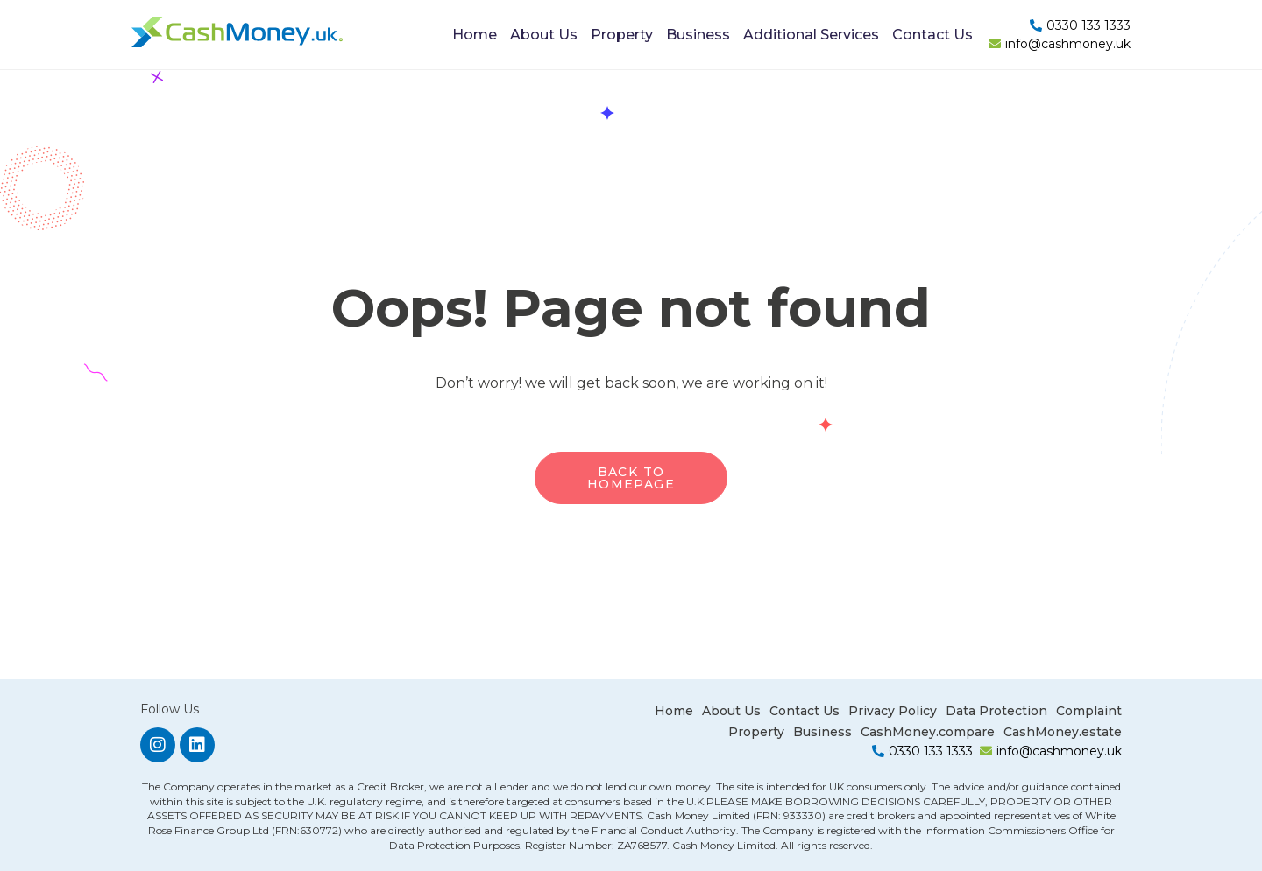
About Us (544, 34)
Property (622, 34)
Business (698, 34)
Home (474, 34)
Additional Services (811, 34)
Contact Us (932, 34)
